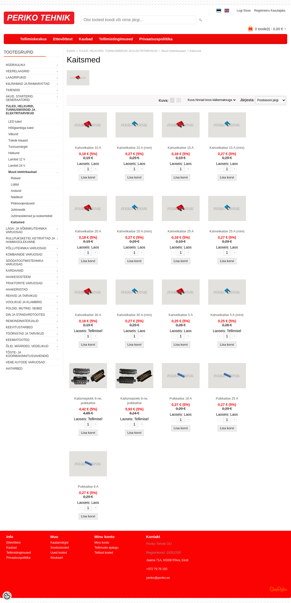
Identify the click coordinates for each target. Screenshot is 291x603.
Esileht (71, 50)
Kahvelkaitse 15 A (181, 148)
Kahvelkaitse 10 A (88, 148)
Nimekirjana (172, 100)
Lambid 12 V (16, 159)
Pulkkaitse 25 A (227, 398)
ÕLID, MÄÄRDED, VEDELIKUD (27, 346)
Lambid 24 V (16, 165)
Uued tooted (58, 552)
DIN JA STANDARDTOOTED (25, 314)
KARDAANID (14, 270)
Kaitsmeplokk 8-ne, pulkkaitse (135, 401)
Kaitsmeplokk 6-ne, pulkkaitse (88, 401)
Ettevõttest (63, 39)
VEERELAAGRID (17, 71)
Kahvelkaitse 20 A (88, 231)
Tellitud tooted (103, 552)
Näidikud (17, 197)
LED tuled (15, 121)
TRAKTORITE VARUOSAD (24, 283)
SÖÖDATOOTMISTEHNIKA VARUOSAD (24, 262)
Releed (15, 178)
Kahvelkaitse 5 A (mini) (227, 315)
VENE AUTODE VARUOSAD (25, 362)
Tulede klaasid (18, 140)
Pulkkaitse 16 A (180, 398)
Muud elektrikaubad (22, 172)
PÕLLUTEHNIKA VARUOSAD (26, 248)
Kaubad (86, 39)
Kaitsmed (17, 222)
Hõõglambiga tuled (20, 128)
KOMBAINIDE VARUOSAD (24, 254)
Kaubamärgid (59, 542)
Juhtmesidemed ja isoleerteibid (31, 216)
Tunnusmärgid (17, 147)
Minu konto (101, 542)
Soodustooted (59, 547)
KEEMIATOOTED (17, 340)
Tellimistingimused (116, 39)
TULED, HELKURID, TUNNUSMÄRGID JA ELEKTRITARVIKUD (20, 109)
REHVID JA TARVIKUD (21, 296)
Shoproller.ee (278, 589)
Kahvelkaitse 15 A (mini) (226, 148)
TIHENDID (13, 90)
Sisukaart (56, 557)
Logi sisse (244, 10)
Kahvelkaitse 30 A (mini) (134, 315)
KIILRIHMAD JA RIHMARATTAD (28, 84)
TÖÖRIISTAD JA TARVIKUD (25, 333)
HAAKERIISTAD (17, 289)
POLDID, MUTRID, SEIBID (24, 308)
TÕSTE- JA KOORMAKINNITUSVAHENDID (27, 354)
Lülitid (15, 184)
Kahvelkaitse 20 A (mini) (134, 231)
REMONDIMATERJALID (22, 321)
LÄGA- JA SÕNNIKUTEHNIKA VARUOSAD (26, 230)
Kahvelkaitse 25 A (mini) (226, 231)
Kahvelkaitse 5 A (181, 315)
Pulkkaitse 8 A (88, 486)
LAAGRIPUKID (16, 77)
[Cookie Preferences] (7, 595)
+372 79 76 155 (156, 569)
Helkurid (13, 153)
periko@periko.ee (158, 578)
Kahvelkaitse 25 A (181, 231)
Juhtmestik (18, 209)
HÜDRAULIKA (15, 65)
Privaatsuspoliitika (156, 39)
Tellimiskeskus (33, 39)
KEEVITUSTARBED (19, 327)
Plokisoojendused (22, 203)
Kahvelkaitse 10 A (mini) (134, 148)
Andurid (16, 191)
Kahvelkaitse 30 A (88, 315)
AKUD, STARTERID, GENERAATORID (19, 98)
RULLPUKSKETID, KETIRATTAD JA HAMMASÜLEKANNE (30, 240)
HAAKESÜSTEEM (18, 277)
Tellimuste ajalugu (106, 547)
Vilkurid (13, 134)
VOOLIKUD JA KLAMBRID (24, 302)
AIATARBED (14, 368)
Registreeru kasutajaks (269, 10)
